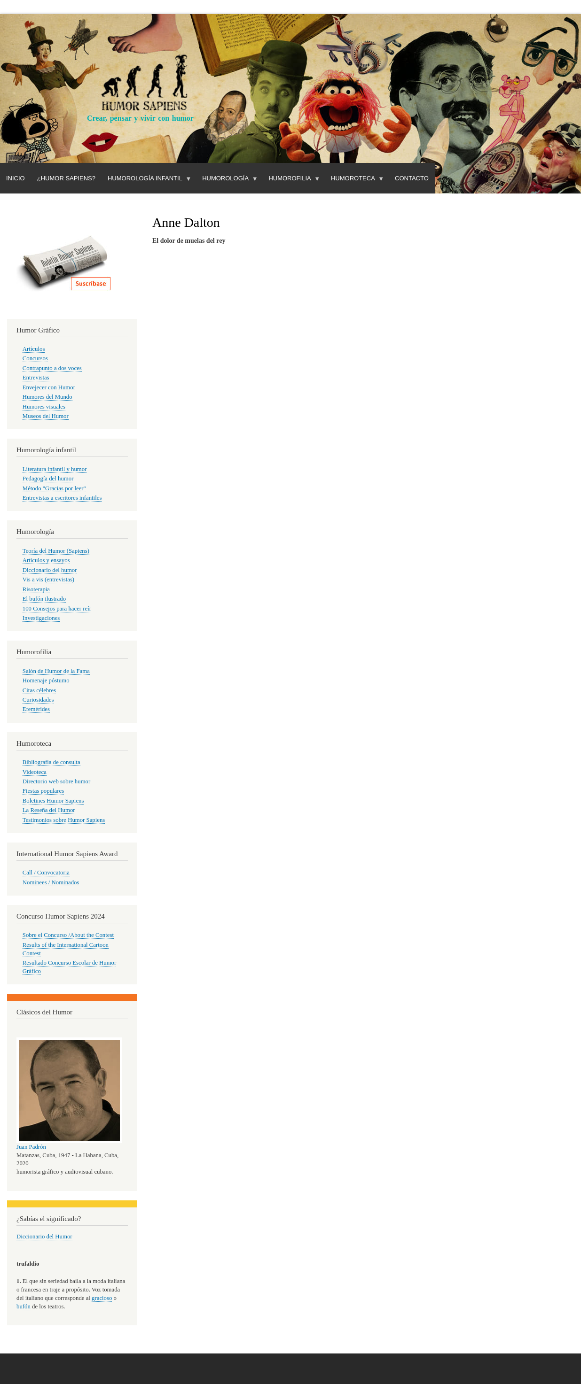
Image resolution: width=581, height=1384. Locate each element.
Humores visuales (44, 406)
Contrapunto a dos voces (52, 368)
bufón (23, 1306)
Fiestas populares (43, 791)
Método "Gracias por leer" (54, 488)
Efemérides (36, 709)
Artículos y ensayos (46, 560)
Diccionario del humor (50, 570)
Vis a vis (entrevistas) (48, 579)
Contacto (412, 178)
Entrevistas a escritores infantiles (62, 498)
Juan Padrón (31, 1147)
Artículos (34, 349)
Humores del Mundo (47, 397)
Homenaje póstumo (46, 680)
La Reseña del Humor (49, 810)
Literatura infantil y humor (55, 469)
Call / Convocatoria (46, 872)
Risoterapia (36, 589)
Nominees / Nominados (51, 882)
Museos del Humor (46, 416)
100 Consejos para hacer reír (57, 608)
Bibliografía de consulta (51, 762)
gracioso (102, 1298)
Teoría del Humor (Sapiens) (56, 551)
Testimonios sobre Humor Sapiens (64, 820)
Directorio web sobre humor (56, 781)
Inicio (15, 178)
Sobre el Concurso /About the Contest (68, 935)
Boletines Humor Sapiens (53, 800)
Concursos (35, 358)
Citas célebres (39, 690)
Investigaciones (41, 618)
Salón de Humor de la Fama (56, 671)
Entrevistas (36, 377)
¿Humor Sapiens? (66, 178)
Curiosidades (38, 699)
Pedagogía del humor (48, 478)
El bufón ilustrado (44, 598)
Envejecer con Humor (49, 387)
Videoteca (35, 772)
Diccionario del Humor (44, 1236)
